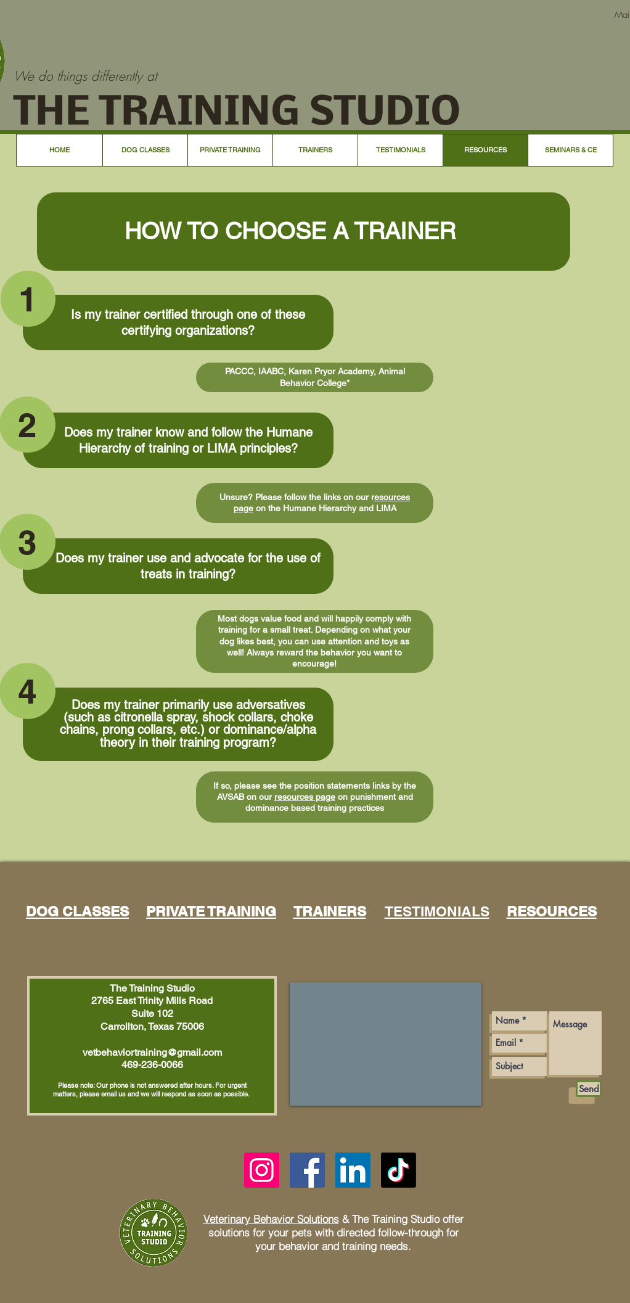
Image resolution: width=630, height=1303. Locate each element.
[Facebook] (307, 1170)
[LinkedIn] (352, 1170)
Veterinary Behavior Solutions (271, 1218)
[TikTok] (398, 1170)
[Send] (589, 1088)
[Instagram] (261, 1170)
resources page (304, 797)
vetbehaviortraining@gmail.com (152, 1052)
